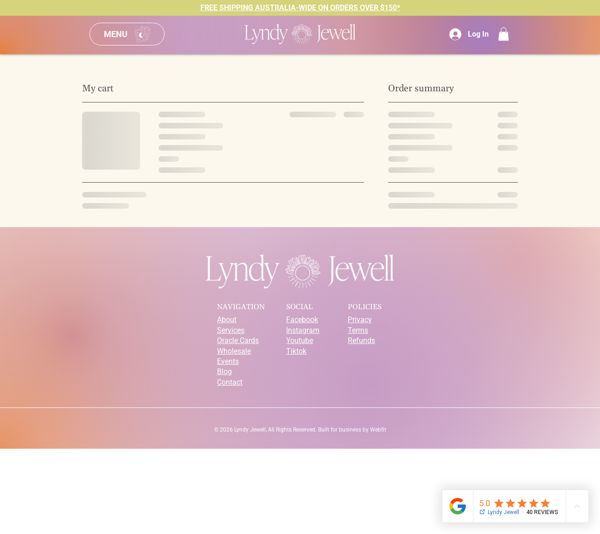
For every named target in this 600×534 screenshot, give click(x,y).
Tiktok (296, 351)
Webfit (378, 429)
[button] (503, 34)
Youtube (299, 340)
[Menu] (127, 34)
